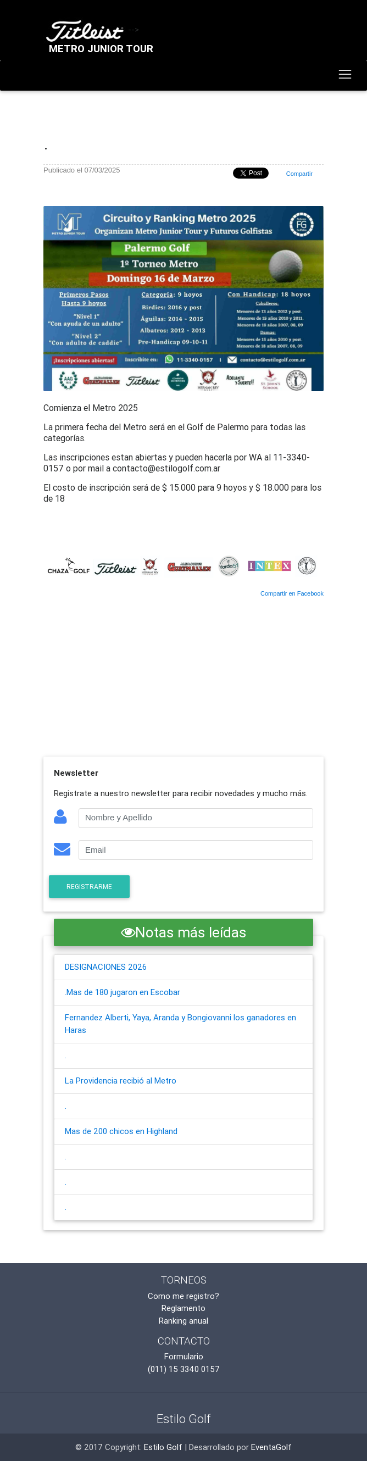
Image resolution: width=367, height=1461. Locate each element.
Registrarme (89, 886)
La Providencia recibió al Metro (120, 1080)
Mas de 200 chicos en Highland (121, 1131)
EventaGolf (271, 1447)
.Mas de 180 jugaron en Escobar (122, 992)
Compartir (299, 173)
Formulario (183, 1356)
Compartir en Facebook (292, 593)
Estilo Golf (163, 1447)
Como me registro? (183, 1296)
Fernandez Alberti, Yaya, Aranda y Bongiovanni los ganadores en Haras (180, 1023)
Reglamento (183, 1308)
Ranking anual (183, 1320)
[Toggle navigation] (345, 75)
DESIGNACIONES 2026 (106, 967)
